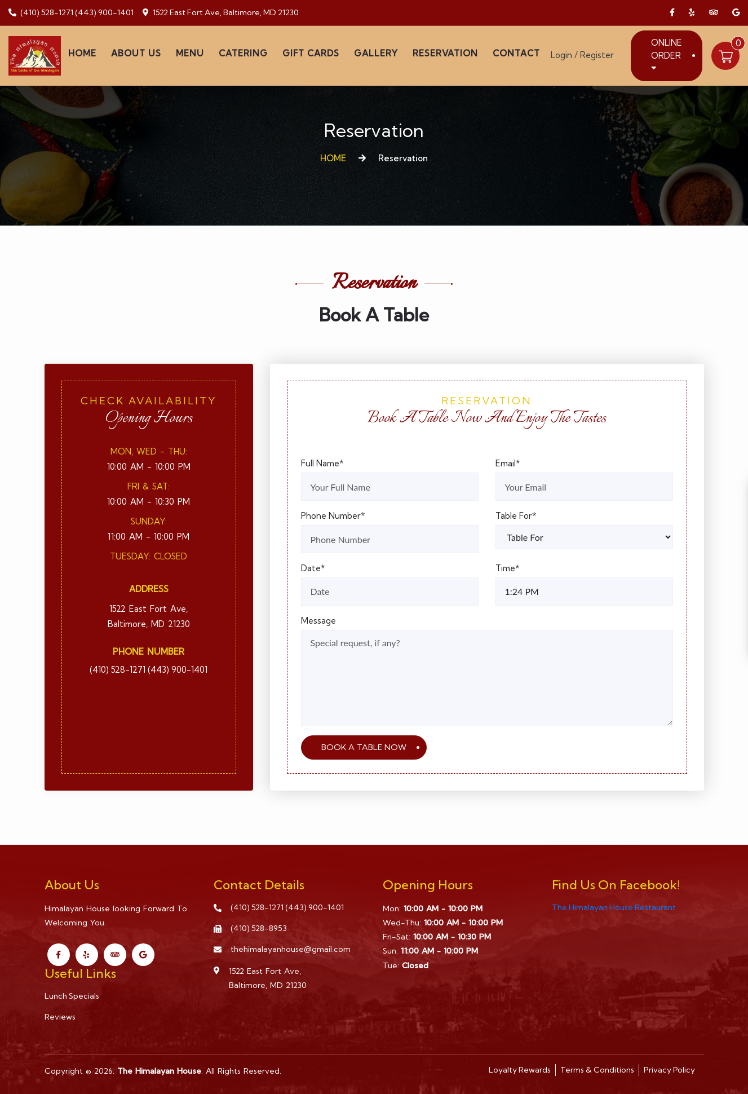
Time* (507, 568)
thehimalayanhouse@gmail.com (291, 949)
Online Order (666, 54)
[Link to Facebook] (672, 13)
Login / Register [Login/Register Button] (582, 55)
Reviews (60, 1017)
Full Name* (322, 463)
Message (318, 620)
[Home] (34, 54)
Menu (190, 53)
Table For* (516, 515)
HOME (333, 158)
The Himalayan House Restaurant (614, 907)
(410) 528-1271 (46, 12)
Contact (516, 53)
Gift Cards (310, 53)
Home (82, 53)
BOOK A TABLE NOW (363, 747)
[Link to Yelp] (692, 13)
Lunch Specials (72, 996)
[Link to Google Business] (736, 13)
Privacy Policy (669, 1070)
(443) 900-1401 (104, 12)
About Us (136, 53)
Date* (313, 568)
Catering (243, 53)
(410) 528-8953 (259, 928)
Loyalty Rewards (520, 1070)
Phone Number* (333, 515)
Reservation (445, 53)
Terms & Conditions (597, 1070)
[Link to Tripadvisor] (713, 13)
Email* (507, 463)
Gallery (376, 53)
